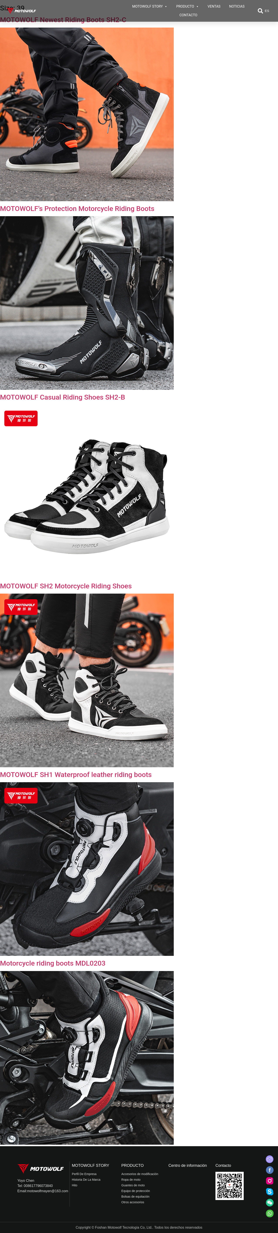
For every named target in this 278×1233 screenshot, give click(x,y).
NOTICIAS (237, 6)
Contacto (223, 1165)
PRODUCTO (187, 6)
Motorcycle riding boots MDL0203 (53, 963)
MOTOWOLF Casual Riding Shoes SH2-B (62, 397)
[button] (260, 11)
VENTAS (214, 6)
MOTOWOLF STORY (150, 6)
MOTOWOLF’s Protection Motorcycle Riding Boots (77, 208)
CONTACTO (188, 15)
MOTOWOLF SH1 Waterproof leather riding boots (76, 774)
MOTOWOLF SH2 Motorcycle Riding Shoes (66, 586)
